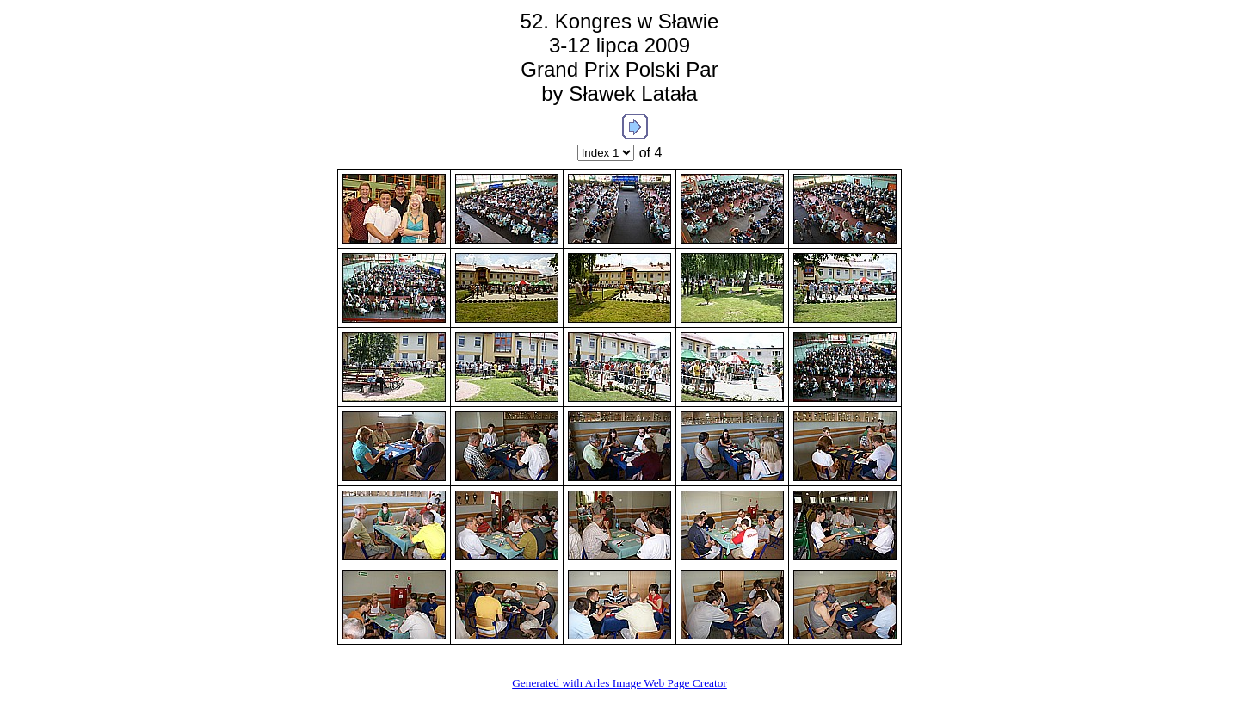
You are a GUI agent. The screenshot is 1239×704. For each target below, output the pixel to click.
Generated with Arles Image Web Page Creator (619, 682)
